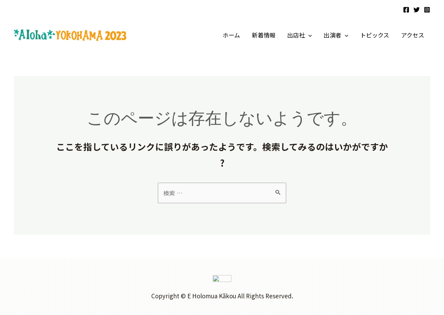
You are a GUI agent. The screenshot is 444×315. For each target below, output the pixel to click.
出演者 (336, 35)
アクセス (412, 35)
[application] (308, 35)
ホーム (231, 35)
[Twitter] (416, 10)
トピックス (374, 35)
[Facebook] (406, 10)
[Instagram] (427, 10)
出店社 (299, 35)
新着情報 (263, 35)
